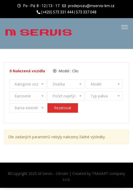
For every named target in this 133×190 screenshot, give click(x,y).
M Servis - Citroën (53, 173)
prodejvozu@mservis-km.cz (91, 6)
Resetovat (62, 107)
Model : (65, 70)
